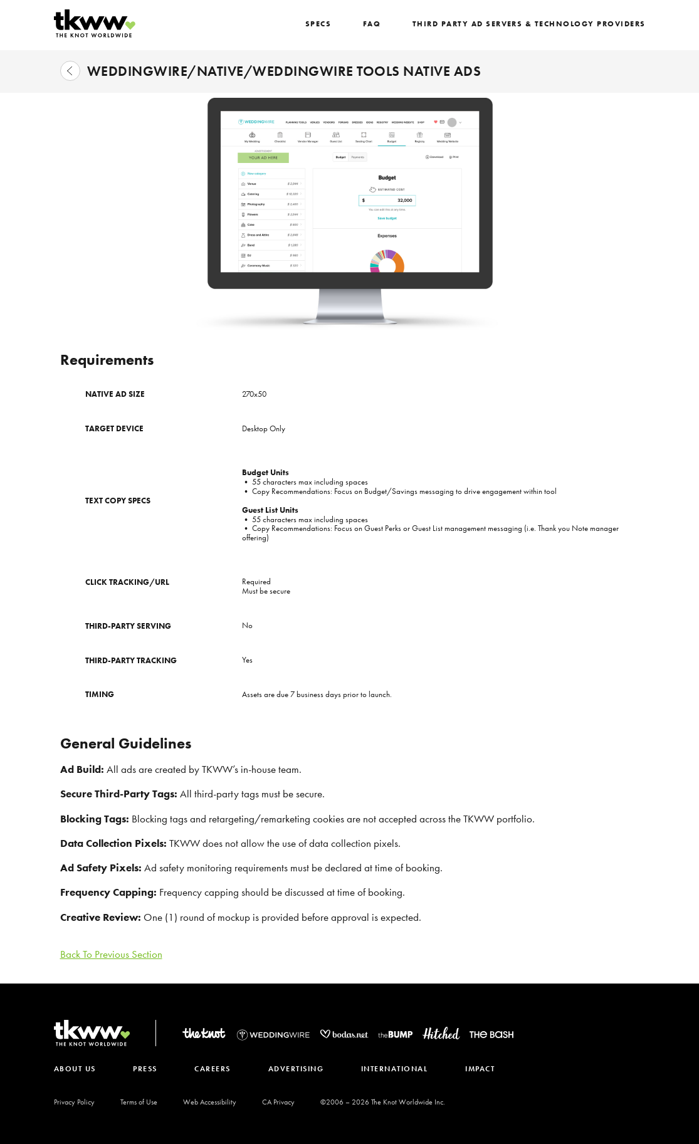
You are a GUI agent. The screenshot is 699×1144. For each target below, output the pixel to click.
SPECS (329, 24)
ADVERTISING (299, 1069)
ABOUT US (75, 1069)
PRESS (146, 1069)
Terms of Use (138, 1102)
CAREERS (214, 1069)
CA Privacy (278, 1102)
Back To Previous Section (111, 954)
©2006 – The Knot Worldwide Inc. (382, 1102)
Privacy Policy (74, 1102)
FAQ (382, 24)
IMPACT (484, 1069)
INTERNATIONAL (397, 1069)
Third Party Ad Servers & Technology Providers (534, 24)
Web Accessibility (209, 1102)
